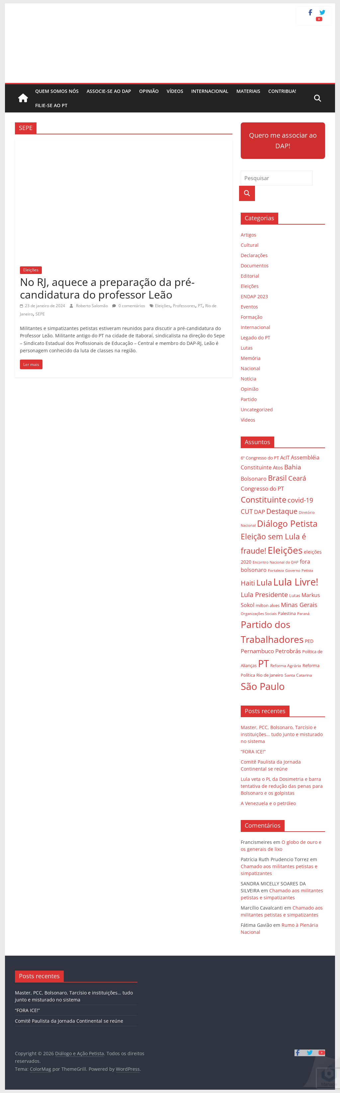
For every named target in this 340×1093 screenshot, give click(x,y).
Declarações (254, 255)
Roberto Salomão (92, 305)
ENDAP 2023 (254, 296)
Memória (251, 358)
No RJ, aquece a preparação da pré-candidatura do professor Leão (107, 288)
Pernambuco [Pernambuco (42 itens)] (257, 651)
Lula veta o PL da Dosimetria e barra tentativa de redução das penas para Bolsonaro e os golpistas (282, 786)
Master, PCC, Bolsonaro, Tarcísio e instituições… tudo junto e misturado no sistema (282, 734)
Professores (184, 305)
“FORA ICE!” (253, 751)
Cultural (250, 245)
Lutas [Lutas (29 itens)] (294, 595)
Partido (249, 399)
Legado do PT (255, 337)
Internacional (209, 91)
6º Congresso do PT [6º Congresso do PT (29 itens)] (260, 458)
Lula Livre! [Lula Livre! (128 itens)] (295, 581)
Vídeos (175, 91)
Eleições (31, 270)
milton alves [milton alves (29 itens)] (268, 605)
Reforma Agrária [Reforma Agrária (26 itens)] (285, 665)
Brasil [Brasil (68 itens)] (277, 478)
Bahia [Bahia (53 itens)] (292, 466)
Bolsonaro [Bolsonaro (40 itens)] (254, 478)
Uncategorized (257, 409)
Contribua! (282, 91)
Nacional (250, 368)
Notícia (248, 379)
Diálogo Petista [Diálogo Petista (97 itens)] (287, 523)
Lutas (247, 348)
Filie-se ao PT (51, 105)
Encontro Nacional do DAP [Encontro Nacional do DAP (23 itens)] (275, 562)
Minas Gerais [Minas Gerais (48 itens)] (299, 604)
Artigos (248, 235)
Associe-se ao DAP (109, 91)
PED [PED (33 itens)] (309, 641)
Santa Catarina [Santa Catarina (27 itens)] (298, 675)
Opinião (149, 91)
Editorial (250, 276)
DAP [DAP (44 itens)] (259, 511)
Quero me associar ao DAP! (283, 140)
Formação (251, 317)
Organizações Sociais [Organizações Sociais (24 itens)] (259, 613)
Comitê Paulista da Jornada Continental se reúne (69, 1021)
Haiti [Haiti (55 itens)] (248, 583)
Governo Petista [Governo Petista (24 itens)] (299, 570)
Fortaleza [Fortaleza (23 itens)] (276, 570)
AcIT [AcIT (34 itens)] (285, 457)
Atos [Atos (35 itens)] (278, 467)
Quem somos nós (57, 91)
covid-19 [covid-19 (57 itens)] (300, 500)
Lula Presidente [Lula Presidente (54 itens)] (264, 594)
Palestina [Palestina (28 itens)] (287, 613)
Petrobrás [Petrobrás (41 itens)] (288, 651)
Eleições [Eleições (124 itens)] (285, 550)
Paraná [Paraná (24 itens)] (303, 613)
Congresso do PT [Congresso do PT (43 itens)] (262, 488)
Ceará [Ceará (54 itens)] (297, 478)
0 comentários (128, 305)
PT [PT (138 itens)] (263, 663)
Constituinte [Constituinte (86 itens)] (263, 499)
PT (200, 305)
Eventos (249, 307)
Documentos (255, 265)
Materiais (248, 91)
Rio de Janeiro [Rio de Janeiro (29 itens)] (269, 675)
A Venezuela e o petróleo (268, 803)
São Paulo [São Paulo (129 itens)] (263, 686)
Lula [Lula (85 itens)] (264, 582)
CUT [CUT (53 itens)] (247, 511)
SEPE (40, 314)
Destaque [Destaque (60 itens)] (282, 511)
